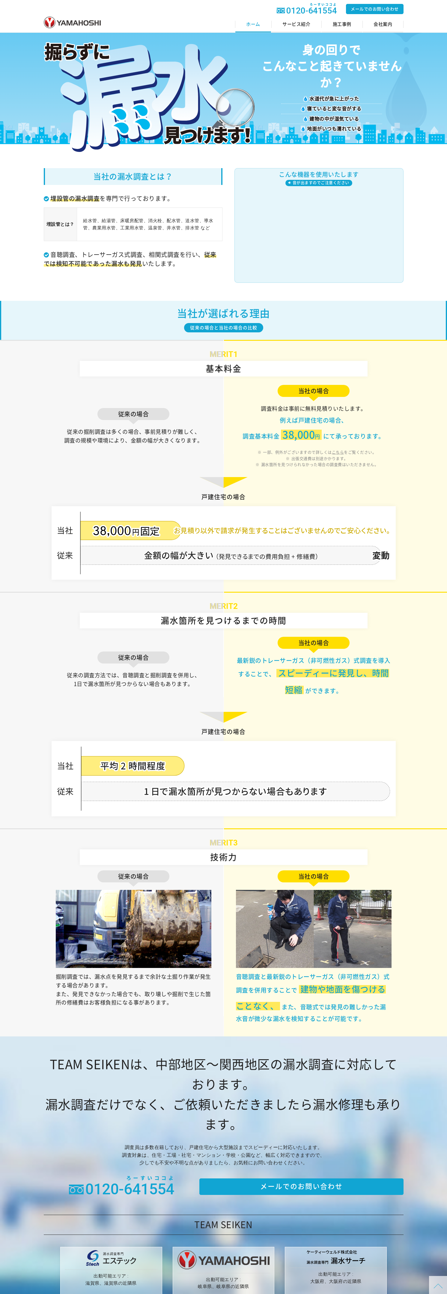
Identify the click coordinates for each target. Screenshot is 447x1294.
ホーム (253, 24)
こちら (338, 452)
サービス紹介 (296, 24)
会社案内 (383, 24)
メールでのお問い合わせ (375, 9)
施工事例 (342, 24)
